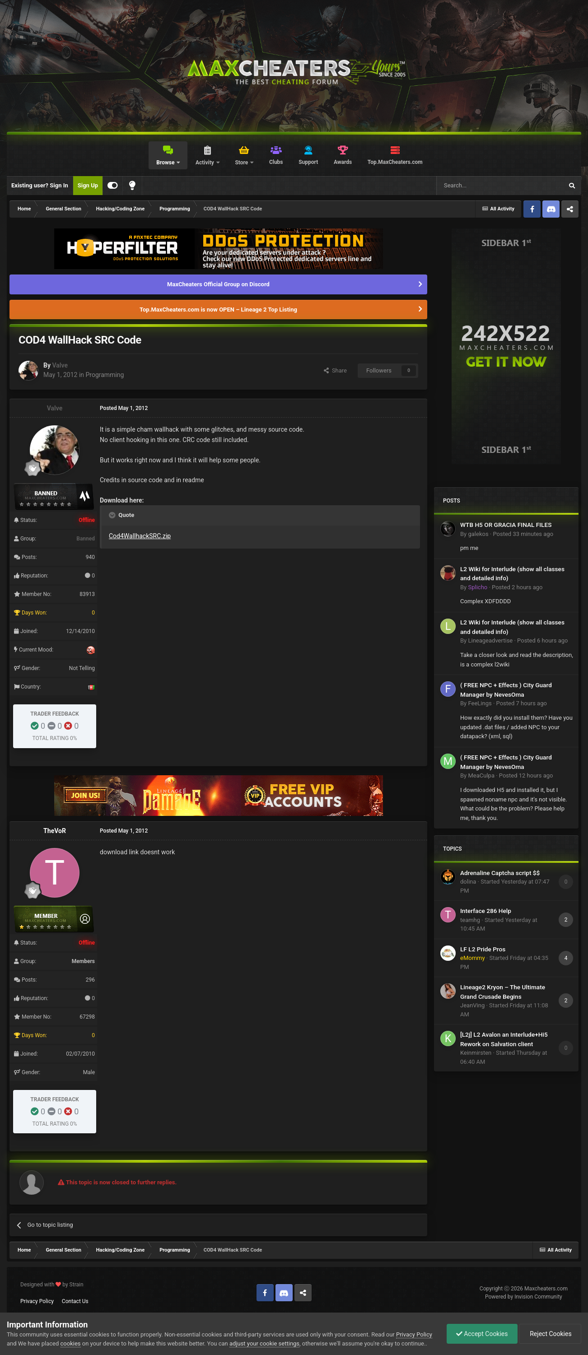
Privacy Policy (37, 1301)
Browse (166, 162)
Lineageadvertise (490, 640)
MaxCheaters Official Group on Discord (218, 284)
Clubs (276, 162)
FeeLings (479, 703)
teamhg (470, 920)
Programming (105, 374)
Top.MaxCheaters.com (395, 162)
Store (242, 162)
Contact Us (75, 1301)
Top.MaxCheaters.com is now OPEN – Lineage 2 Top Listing (218, 309)
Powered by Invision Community (523, 1297)
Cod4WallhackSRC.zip (140, 536)
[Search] (478, 185)
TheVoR (54, 830)
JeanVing (472, 1005)
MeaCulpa (481, 775)
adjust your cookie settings (264, 1343)
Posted (523, 534)
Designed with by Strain (52, 1284)
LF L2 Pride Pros (482, 949)
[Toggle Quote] (113, 515)
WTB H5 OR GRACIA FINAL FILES (505, 524)
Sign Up (88, 185)
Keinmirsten (475, 1052)
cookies (71, 1343)
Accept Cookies (482, 1333)
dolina (468, 881)
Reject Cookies (550, 1333)
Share (335, 370)
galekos (478, 534)
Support (308, 162)
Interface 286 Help (485, 910)
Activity (205, 162)
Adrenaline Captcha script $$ (500, 872)
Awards (343, 162)
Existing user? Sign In (39, 185)
